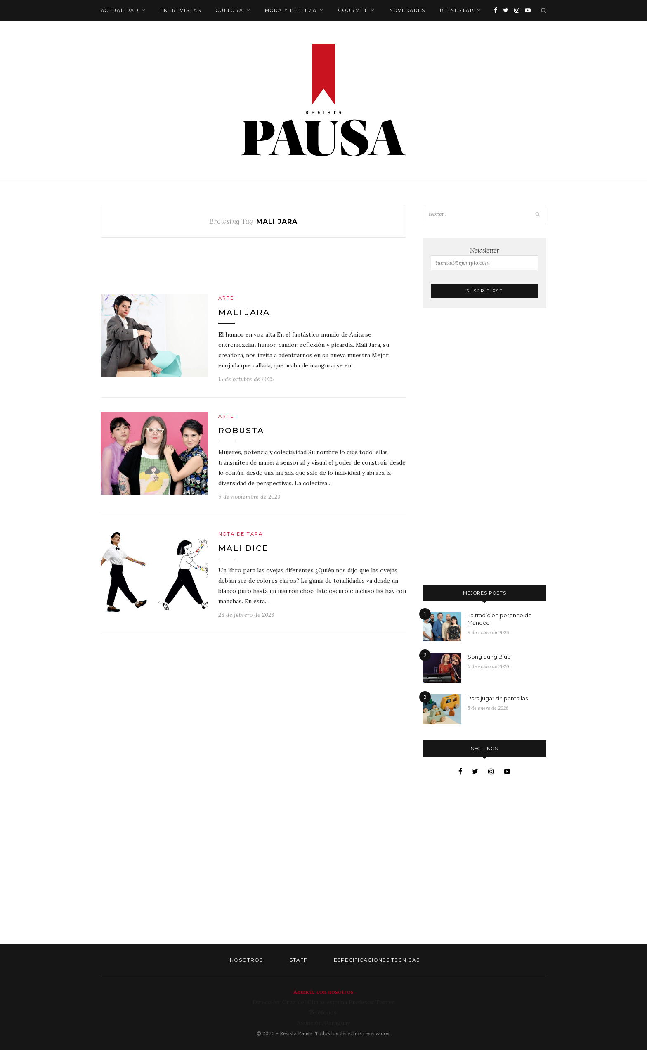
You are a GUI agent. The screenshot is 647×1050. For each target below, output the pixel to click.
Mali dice (243, 548)
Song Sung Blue (489, 656)
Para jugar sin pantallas (498, 698)
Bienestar (457, 10)
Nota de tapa (240, 534)
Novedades (407, 10)
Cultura (229, 10)
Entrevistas (180, 10)
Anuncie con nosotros (323, 991)
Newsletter (484, 258)
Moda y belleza (291, 10)
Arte (226, 298)
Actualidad (120, 10)
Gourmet (353, 10)
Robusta (241, 430)
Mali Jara (244, 312)
